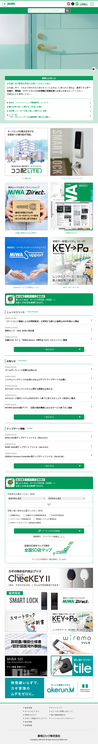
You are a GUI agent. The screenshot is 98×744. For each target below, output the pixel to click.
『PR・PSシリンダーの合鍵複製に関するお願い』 (49, 116)
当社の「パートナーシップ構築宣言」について (29, 103)
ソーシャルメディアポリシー (62, 718)
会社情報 (28, 722)
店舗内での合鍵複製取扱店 (36, 515)
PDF (15, 94)
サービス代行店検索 (49, 531)
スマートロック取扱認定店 (20, 519)
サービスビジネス (32, 711)
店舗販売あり (15, 515)
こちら (62, 536)
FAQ (83, 4)
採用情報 (28, 725)
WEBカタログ (30, 715)
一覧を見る (49, 349)
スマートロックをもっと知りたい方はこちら (10, 65)
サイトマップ (56, 708)
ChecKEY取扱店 (57, 515)
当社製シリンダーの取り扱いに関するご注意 (28, 111)
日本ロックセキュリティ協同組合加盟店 (25, 523)
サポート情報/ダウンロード (36, 718)
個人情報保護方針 (58, 715)
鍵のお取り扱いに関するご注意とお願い (26, 107)
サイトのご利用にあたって (62, 711)
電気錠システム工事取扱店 (46, 519)
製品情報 (28, 708)
